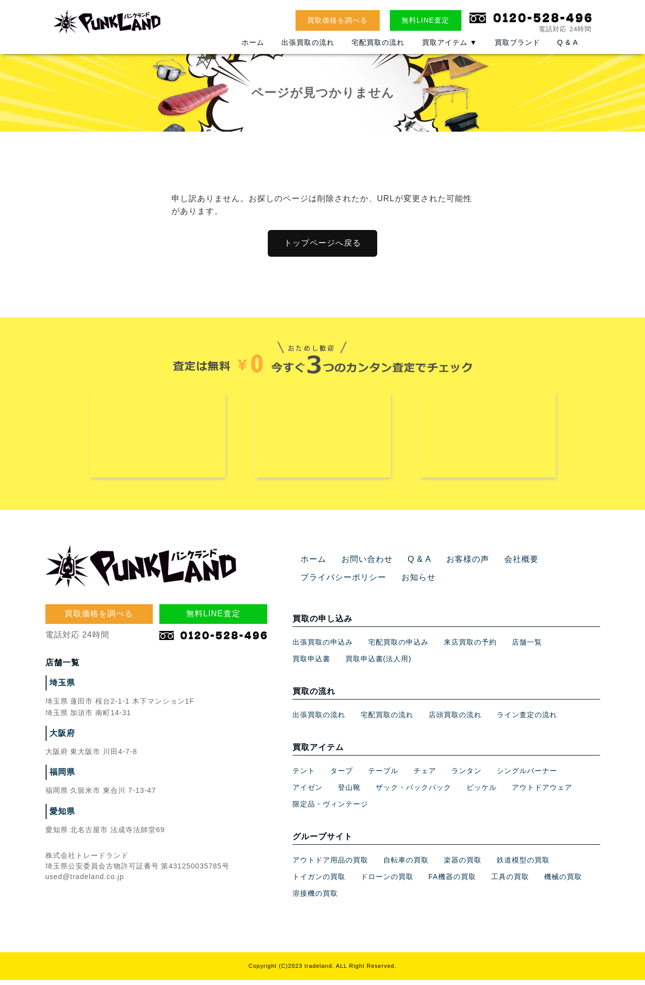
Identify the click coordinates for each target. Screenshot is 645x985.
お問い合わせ (361, 564)
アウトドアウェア (542, 792)
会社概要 (503, 564)
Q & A (567, 49)
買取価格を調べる (337, 20)
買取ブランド (517, 49)
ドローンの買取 (387, 882)
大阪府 (60, 738)
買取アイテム (450, 49)
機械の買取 (563, 882)
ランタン (466, 776)
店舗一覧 (527, 647)
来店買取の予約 (470, 647)
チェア (425, 776)
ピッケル (481, 792)
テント (303, 776)
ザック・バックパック (413, 792)
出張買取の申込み (322, 647)
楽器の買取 (463, 865)
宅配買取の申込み (398, 647)
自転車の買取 (406, 865)
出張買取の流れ (307, 49)
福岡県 (60, 777)
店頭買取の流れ (455, 720)
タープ (341, 776)
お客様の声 (454, 564)
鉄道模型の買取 (523, 865)
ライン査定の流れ (527, 720)
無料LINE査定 (425, 20)
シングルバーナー (527, 776)
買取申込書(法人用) (378, 664)
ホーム (253, 49)
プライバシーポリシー (338, 582)
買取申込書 (311, 664)
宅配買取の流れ (377, 49)
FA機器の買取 (452, 882)
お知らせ (406, 582)
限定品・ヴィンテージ (330, 809)
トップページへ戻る (322, 243)
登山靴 (349, 792)
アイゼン (307, 792)
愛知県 (60, 817)
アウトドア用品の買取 (330, 865)
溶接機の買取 (315, 898)
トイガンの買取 (318, 882)
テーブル (383, 776)
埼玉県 (60, 688)
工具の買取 (510, 882)
